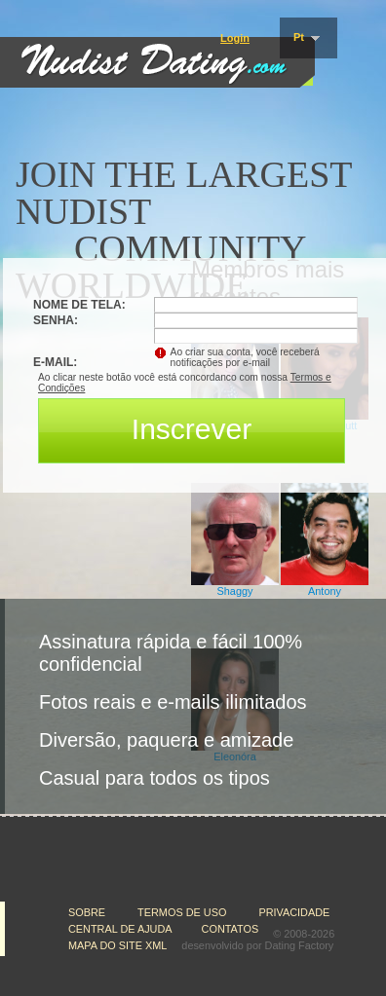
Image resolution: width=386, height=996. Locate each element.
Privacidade (295, 912)
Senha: (57, 320)
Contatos (230, 929)
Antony (324, 591)
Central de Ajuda (120, 929)
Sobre (88, 912)
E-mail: (55, 362)
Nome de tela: (81, 305)
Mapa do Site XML (117, 945)
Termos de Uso (183, 912)
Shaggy (235, 591)
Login (235, 38)
